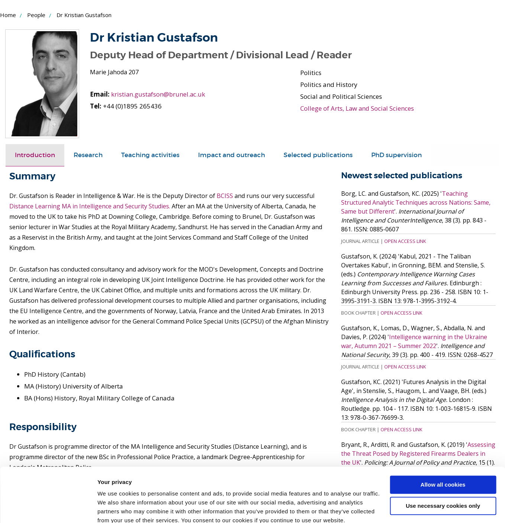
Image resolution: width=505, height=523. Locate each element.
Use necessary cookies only (443, 473)
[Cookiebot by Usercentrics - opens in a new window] (48, 508)
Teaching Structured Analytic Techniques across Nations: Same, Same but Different (416, 202)
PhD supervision (396, 155)
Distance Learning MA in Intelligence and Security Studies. (89, 206)
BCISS (225, 196)
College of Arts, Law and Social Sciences (357, 108)
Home (8, 15)
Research (88, 155)
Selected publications (318, 155)
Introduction (35, 155)
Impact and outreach (231, 155)
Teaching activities (150, 155)
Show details (114, 508)
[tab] (35, 155)
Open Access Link (405, 241)
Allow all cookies (443, 452)
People (36, 15)
